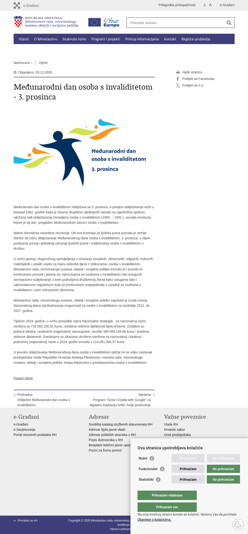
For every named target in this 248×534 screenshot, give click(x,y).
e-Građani (227, 5)
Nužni (143, 468)
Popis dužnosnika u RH (106, 440)
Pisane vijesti (23, 378)
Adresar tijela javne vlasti (107, 429)
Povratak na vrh (28, 520)
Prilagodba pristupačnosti (176, 5)
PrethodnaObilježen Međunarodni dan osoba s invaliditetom (43, 400)
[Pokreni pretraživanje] (229, 22)
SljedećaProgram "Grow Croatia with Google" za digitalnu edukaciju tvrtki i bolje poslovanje (120, 400)
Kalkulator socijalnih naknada (41, 50)
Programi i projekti (105, 39)
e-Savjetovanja (24, 429)
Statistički (146, 489)
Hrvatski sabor (174, 429)
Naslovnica (22, 63)
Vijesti (24, 39)
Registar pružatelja (195, 39)
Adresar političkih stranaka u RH (112, 435)
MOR (168, 445)
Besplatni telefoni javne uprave (111, 445)
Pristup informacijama (142, 39)
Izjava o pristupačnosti (124, 529)
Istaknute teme (74, 39)
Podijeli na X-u (190, 85)
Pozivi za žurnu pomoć (105, 450)
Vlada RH (171, 424)
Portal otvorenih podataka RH (36, 435)
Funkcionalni (148, 478)
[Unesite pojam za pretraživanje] (175, 23)
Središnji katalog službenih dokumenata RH (121, 424)
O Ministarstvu (45, 39)
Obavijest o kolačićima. (154, 520)
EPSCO (170, 440)
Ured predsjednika (177, 435)
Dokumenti (77, 50)
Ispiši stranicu (189, 72)
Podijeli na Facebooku (195, 79)
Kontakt (170, 39)
